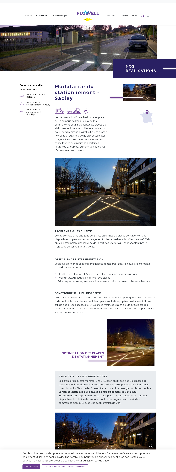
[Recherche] (147, 16)
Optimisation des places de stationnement (83, 290)
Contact (134, 16)
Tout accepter (31, 467)
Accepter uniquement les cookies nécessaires (64, 467)
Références (41, 16)
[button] (60, 382)
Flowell (28, 16)
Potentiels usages (59, 16)
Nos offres (112, 16)
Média (125, 16)
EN (142, 15)
